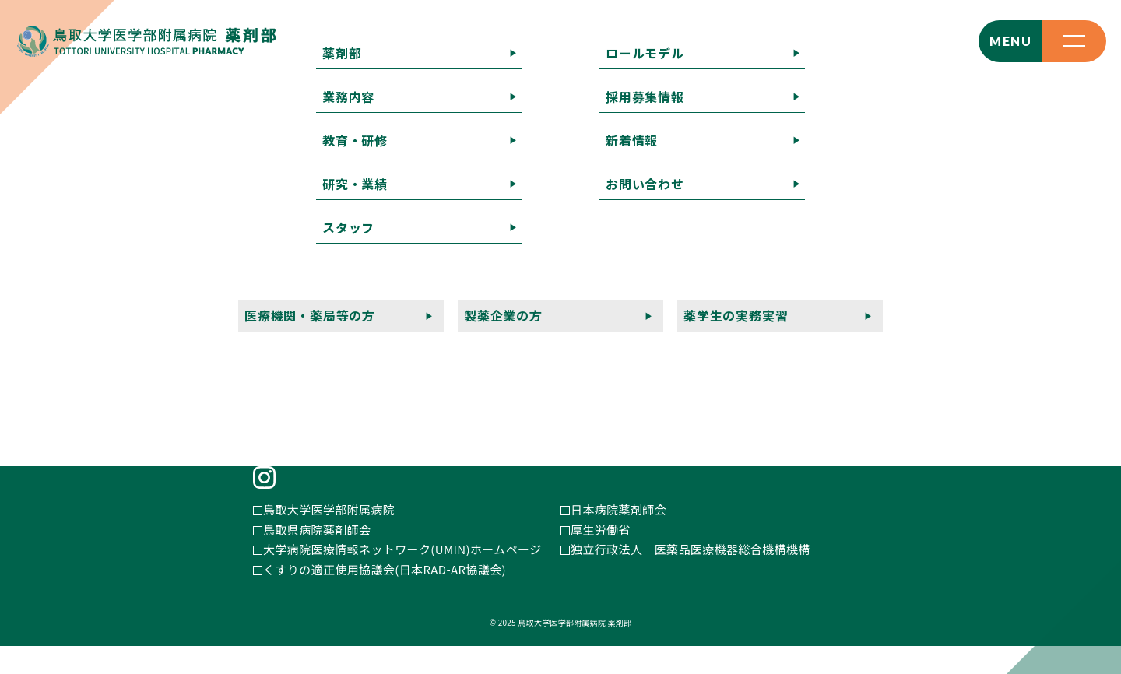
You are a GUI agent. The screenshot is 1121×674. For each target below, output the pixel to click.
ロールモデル (571, 332)
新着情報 (771, 332)
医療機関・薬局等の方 (595, 352)
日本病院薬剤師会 (618, 537)
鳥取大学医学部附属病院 (329, 537)
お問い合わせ (863, 332)
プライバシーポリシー (595, 372)
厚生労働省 (601, 557)
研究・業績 (810, 312)
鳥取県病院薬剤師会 (317, 557)
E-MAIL (285, 388)
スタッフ (897, 312)
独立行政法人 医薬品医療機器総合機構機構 (690, 577)
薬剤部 (553, 312)
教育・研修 (717, 312)
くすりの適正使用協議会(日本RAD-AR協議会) (384, 596)
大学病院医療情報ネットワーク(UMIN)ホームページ (402, 577)
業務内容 (629, 312)
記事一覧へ (31, 142)
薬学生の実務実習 (842, 352)
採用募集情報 (676, 332)
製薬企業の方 (725, 352)
